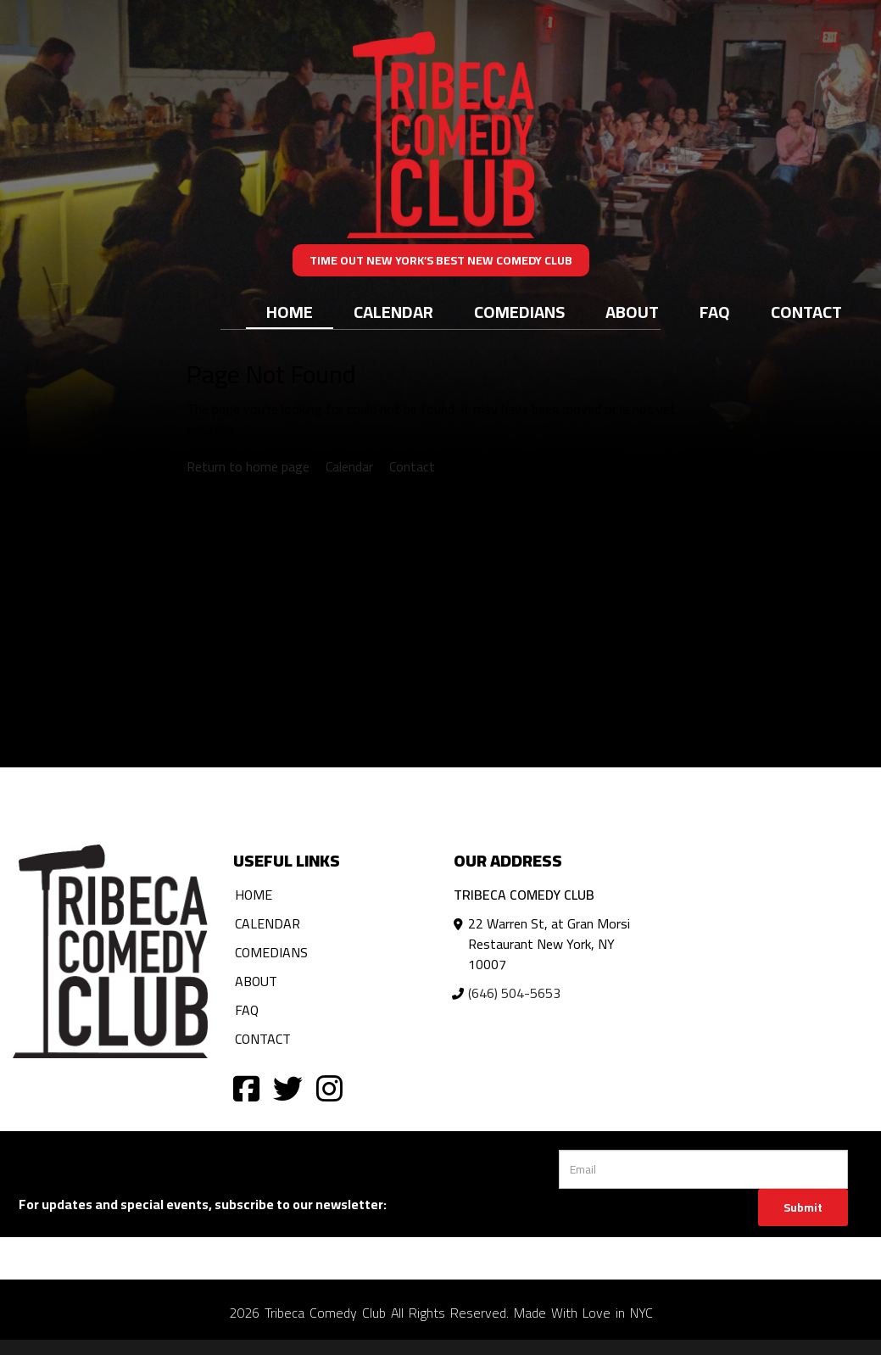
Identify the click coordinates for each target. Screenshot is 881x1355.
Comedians (519, 311)
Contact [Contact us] (412, 466)
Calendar (393, 311)
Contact (806, 311)
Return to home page (248, 466)
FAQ (715, 311)
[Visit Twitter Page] (288, 1087)
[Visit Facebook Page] (246, 1087)
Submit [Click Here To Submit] (802, 1207)
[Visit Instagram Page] (329, 1087)
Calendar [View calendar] (349, 466)
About (632, 311)
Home (289, 311)
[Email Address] (703, 1169)
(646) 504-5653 (514, 993)
